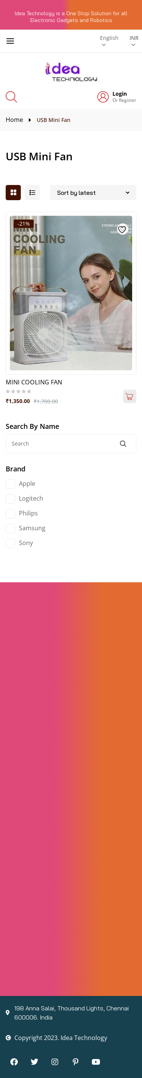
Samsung (32, 528)
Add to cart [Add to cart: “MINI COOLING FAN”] (129, 396)
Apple (27, 483)
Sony (26, 543)
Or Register (124, 100)
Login (119, 93)
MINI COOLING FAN (34, 382)
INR (133, 37)
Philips (28, 513)
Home (14, 119)
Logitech (31, 498)
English (109, 37)
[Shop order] (93, 192)
